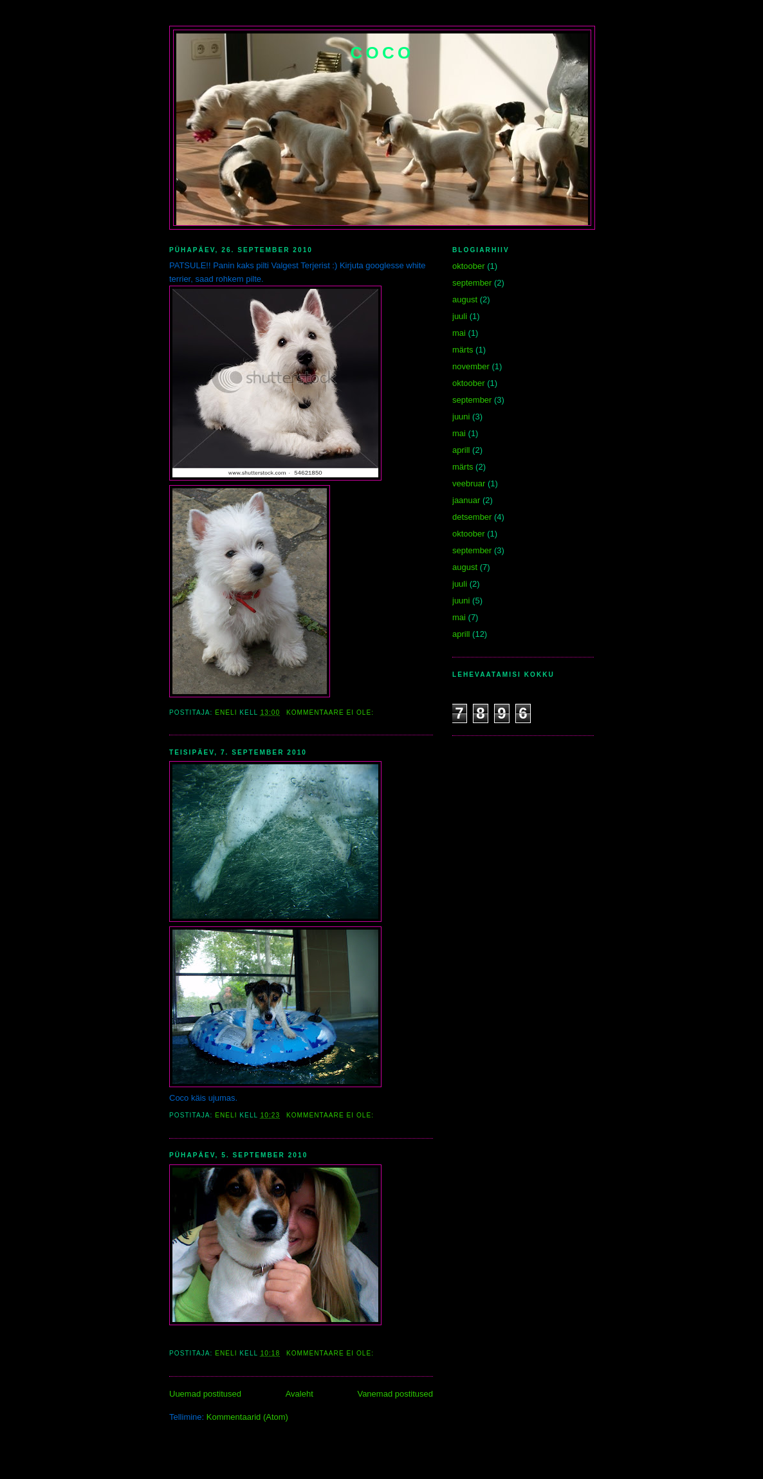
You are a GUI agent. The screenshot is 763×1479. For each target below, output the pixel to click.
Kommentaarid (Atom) (247, 1417)
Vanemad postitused (395, 1394)
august (464, 299)
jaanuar (466, 500)
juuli (459, 316)
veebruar (468, 483)
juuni (461, 416)
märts (462, 349)
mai (459, 333)
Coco (382, 52)
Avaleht (299, 1394)
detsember (472, 517)
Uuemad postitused (205, 1394)
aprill (461, 450)
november (471, 366)
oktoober (468, 266)
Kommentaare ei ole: (331, 712)
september (472, 283)
